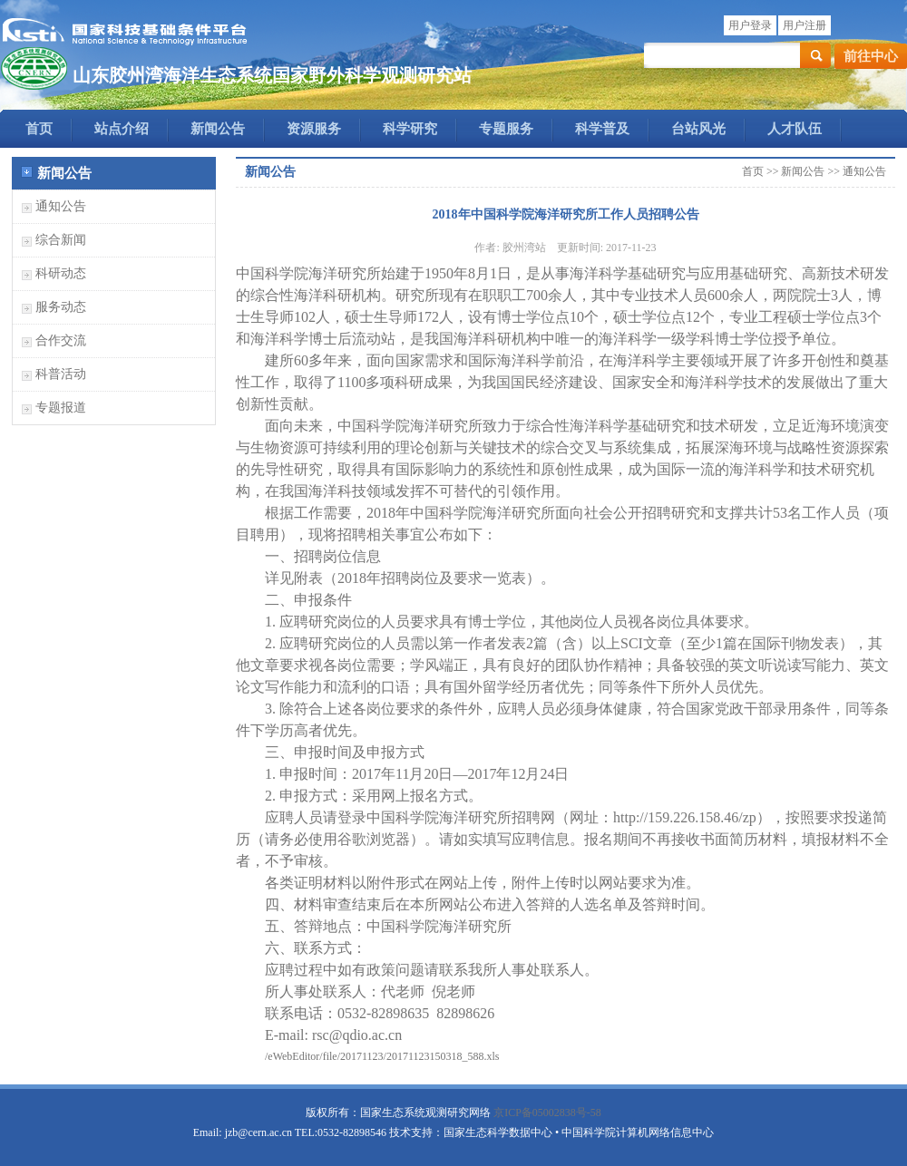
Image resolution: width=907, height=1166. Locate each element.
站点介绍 (121, 128)
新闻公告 (217, 128)
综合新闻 (60, 240)
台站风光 (698, 128)
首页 (39, 128)
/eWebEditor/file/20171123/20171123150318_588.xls (382, 1056)
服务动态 (60, 307)
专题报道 (60, 407)
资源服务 (314, 128)
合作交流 (60, 340)
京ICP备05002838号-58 (547, 1112)
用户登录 (750, 25)
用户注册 (804, 25)
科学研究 (410, 128)
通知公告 (60, 206)
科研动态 (60, 273)
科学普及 (602, 128)
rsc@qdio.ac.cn (357, 1035)
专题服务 (506, 128)
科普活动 (60, 374)
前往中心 (871, 56)
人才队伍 (794, 128)
